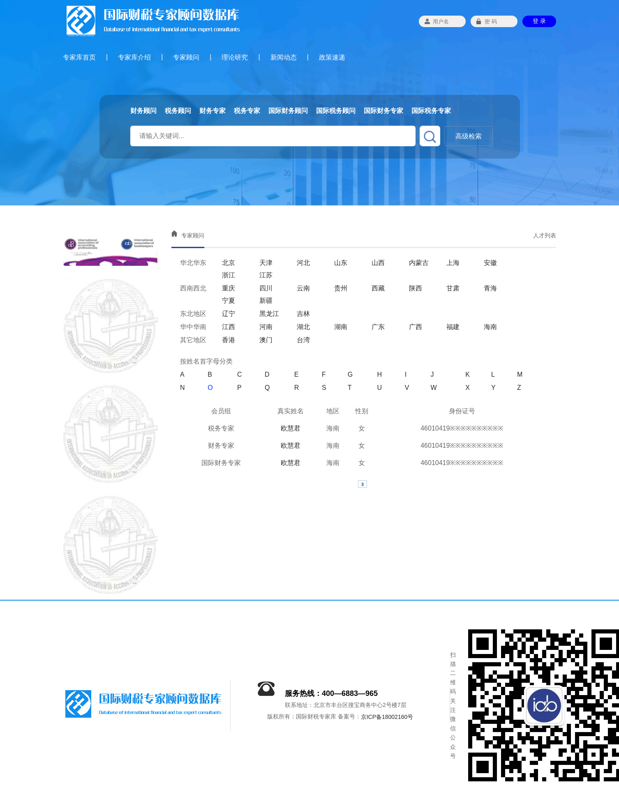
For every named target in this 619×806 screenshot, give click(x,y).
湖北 (303, 326)
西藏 (378, 288)
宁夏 (228, 300)
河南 (266, 326)
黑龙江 (269, 313)
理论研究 (235, 57)
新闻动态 (283, 57)
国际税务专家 (431, 110)
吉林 (303, 313)
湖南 (340, 326)
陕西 (415, 288)
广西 (415, 326)
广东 (378, 326)
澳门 (266, 339)
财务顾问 (143, 110)
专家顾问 (186, 57)
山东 (340, 262)
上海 (453, 262)
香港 (228, 339)
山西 (378, 262)
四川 (266, 288)
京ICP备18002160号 (387, 717)
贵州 (340, 288)
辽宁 (228, 313)
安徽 (490, 262)
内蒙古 (419, 262)
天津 (266, 262)
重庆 (228, 288)
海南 (490, 326)
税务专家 (247, 110)
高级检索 (468, 136)
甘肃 (453, 288)
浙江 (228, 275)
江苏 (266, 275)
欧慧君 (290, 428)
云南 (303, 288)
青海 (490, 288)
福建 (453, 326)
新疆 (266, 300)
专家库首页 (79, 57)
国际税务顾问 (336, 110)
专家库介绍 (134, 57)
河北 (303, 262)
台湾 (303, 339)
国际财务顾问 (288, 110)
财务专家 (212, 110)
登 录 (539, 21)
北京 (228, 262)
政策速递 (332, 57)
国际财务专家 (383, 110)
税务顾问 (178, 110)
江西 (228, 326)
